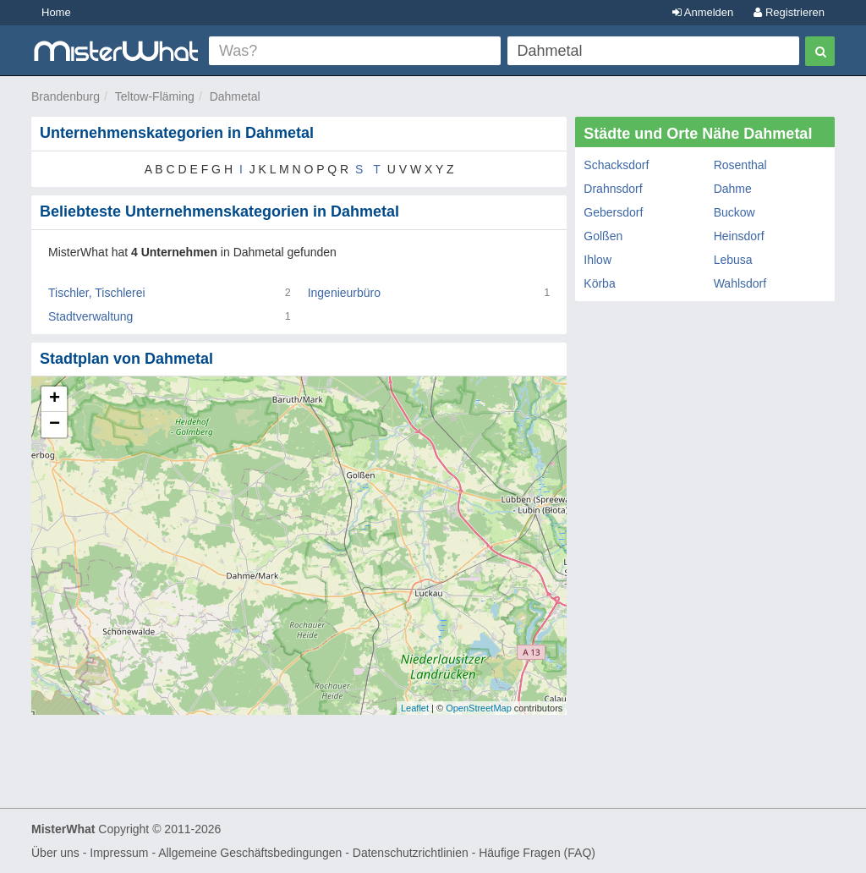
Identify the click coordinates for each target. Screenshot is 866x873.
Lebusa (733, 259)
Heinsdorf (739, 236)
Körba (599, 283)
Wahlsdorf (740, 283)
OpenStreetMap (479, 708)
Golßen (603, 236)
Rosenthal (740, 165)
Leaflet (415, 708)
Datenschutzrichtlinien (411, 852)
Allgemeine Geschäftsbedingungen (250, 852)
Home (56, 12)
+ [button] (54, 399)
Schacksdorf (616, 165)
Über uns (55, 852)
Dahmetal (235, 96)
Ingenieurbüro (344, 292)
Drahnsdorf (613, 188)
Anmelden (702, 12)
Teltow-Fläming (155, 96)
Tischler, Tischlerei (96, 292)
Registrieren (789, 12)
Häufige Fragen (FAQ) (537, 852)
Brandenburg (65, 96)
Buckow (734, 212)
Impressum (119, 852)
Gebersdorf (613, 212)
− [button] (54, 424)
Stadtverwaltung (90, 316)
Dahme (733, 188)
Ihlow (597, 259)
